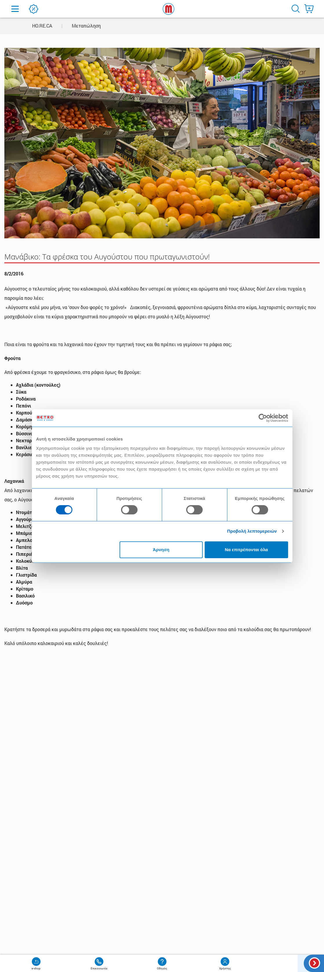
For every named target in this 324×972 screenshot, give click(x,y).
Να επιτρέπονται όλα (246, 549)
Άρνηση (161, 549)
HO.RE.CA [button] (42, 26)
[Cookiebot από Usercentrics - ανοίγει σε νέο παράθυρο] (262, 418)
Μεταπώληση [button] (86, 26)
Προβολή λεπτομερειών (252, 531)
